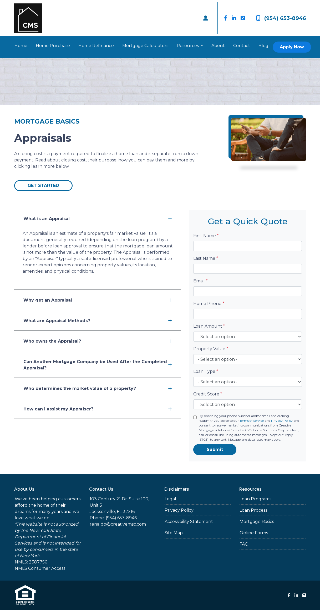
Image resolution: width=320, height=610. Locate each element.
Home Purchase (53, 45)
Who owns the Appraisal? (97, 341)
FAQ (244, 544)
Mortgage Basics (257, 521)
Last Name (205, 258)
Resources (188, 45)
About (218, 45)
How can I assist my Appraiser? (97, 408)
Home (20, 45)
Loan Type (205, 371)
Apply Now (292, 46)
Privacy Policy (282, 421)
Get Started (43, 185)
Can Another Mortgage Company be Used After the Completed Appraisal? (97, 364)
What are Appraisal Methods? (97, 320)
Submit (215, 449)
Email (200, 280)
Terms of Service (252, 421)
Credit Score (207, 394)
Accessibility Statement (189, 521)
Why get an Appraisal (97, 300)
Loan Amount (209, 326)
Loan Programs (255, 498)
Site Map (174, 532)
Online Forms (254, 532)
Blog (263, 45)
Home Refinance (96, 45)
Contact (241, 45)
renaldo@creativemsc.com (118, 524)
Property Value (210, 348)
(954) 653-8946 (281, 18)
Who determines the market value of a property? (97, 388)
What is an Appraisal (97, 218)
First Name (206, 235)
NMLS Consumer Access (40, 568)
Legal (170, 498)
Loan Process (253, 510)
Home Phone (208, 303)
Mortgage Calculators (145, 45)
